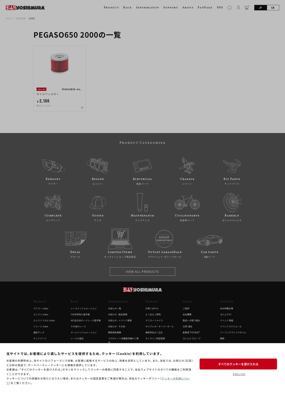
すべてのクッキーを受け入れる (239, 364)
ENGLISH (239, 374)
